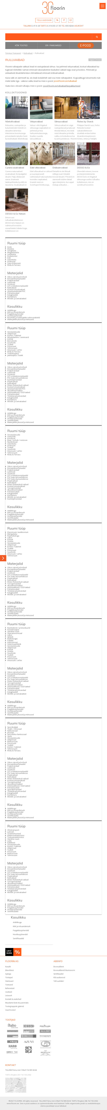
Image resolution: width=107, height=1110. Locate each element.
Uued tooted (10, 1010)
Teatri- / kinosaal (14, 729)
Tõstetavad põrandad (16, 396)
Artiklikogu (11, 310)
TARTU (43, 26)
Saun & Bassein (14, 263)
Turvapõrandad (14, 488)
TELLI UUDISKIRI (44, 20)
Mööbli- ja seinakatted (16, 298)
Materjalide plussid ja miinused (20, 319)
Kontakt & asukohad (13, 999)
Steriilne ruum (13, 631)
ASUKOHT (79, 26)
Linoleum (11, 284)
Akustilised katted (14, 390)
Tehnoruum (12, 348)
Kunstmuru (12, 296)
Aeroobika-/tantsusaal (16, 734)
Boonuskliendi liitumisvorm (64, 970)
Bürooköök (12, 341)
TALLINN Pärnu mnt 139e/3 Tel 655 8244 (21, 1070)
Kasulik (8, 966)
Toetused (9, 985)
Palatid (10, 640)
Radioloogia (12, 638)
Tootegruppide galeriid (14, 1006)
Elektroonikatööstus (15, 835)
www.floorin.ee (13, 1103)
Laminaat (11, 282)
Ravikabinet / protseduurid (18, 628)
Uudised (8, 992)
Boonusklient (59, 966)
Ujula (9, 736)
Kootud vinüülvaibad (16, 289)
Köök (9, 247)
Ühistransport (13, 830)
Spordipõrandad (14, 789)
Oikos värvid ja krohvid (17, 277)
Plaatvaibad (12, 381)
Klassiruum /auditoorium (17, 532)
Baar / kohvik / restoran (17, 440)
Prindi (98, 60)
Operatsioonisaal (14, 633)
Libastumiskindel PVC (16, 291)
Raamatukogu (13, 536)
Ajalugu (8, 974)
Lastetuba (11, 254)
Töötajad (9, 977)
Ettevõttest (9, 970)
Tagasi (91, 60)
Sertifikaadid (12, 420)
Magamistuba (13, 252)
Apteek (10, 637)
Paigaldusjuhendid (15, 314)
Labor (9, 537)
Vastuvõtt (11, 436)
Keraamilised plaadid (16, 278)
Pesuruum (11, 346)
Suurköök (11, 342)
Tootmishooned (14, 833)
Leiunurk (8, 995)
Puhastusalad (13, 293)
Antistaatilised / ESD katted (18, 392)
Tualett (10, 344)
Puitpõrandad (13, 280)
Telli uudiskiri (59, 981)
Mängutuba (12, 534)
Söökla (10, 541)
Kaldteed (11, 842)
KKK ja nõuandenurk (16, 312)
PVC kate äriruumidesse (17, 378)
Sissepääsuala (13, 332)
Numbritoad (12, 442)
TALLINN (27, 26)
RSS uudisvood (59, 977)
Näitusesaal (12, 730)
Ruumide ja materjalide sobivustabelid (23, 317)
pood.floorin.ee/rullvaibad (65, 81)
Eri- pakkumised (53, 45)
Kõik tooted (21, 45)
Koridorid (11, 438)
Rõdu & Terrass (13, 265)
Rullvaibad (11, 287)
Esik (9, 258)
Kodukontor (12, 256)
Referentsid (9, 988)
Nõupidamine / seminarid (18, 337)
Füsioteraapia (13, 629)
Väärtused (9, 981)
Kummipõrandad (14, 379)
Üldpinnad (11, 333)
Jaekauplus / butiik (15, 355)
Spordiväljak (12, 727)
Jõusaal (10, 732)
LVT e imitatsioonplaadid (17, 286)
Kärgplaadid (12, 295)
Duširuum (11, 261)
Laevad (10, 832)
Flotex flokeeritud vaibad (17, 385)
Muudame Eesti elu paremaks (16, 1003)
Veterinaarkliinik (14, 644)
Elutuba (10, 249)
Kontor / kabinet (14, 335)
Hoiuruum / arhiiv (14, 350)
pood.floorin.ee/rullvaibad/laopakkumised (61, 86)
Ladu (9, 841)
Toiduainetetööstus (15, 837)
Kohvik (10, 339)
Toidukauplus (13, 353)
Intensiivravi (12, 642)
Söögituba (11, 250)
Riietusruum (12, 741)
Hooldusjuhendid (14, 315)
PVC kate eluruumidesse (17, 479)
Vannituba (11, 259)
